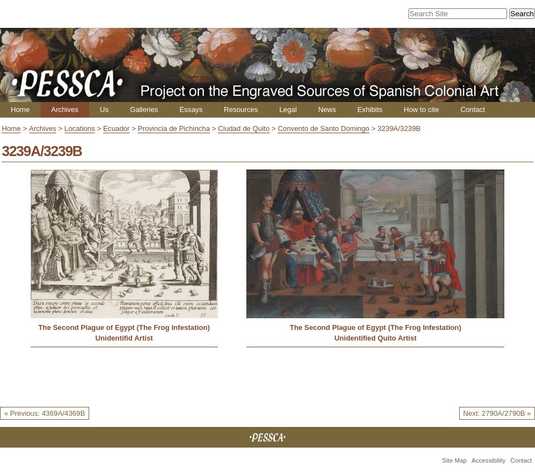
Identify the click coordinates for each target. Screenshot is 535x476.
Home (20, 109)
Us (104, 109)
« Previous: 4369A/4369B (44, 413)
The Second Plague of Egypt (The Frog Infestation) (124, 327)
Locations (80, 128)
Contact (472, 109)
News (327, 109)
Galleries (144, 109)
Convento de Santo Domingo (323, 128)
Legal (287, 109)
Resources (241, 109)
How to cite (421, 109)
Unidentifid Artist (124, 338)
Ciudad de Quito (243, 128)
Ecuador (116, 128)
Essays (190, 109)
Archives (65, 109)
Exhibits (369, 109)
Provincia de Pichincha (174, 128)
